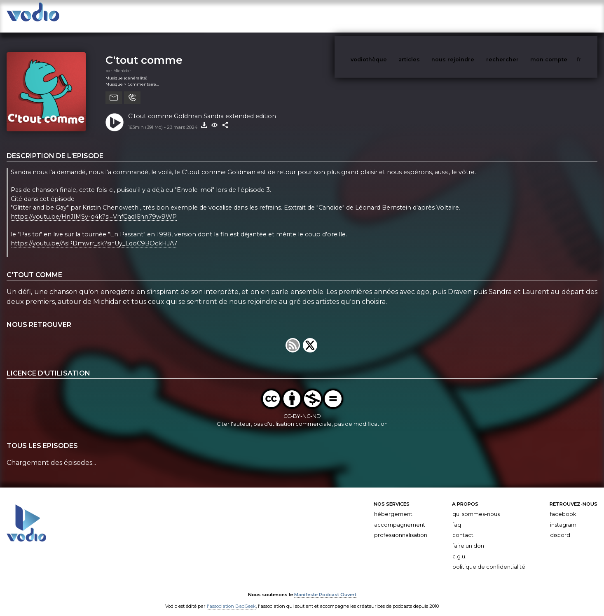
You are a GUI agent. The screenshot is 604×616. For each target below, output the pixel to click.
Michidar (122, 62)
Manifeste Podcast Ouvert (325, 586)
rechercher (517, 16)
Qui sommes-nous (476, 506)
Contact (462, 527)
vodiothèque (388, 16)
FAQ (456, 516)
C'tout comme (144, 51)
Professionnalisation (400, 527)
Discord (560, 527)
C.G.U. (459, 548)
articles (427, 16)
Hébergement (393, 506)
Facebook (563, 506)
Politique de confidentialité (488, 558)
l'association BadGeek (231, 598)
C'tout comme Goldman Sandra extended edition (202, 108)
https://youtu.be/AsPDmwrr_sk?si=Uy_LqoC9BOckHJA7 (94, 235)
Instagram (563, 516)
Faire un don (468, 537)
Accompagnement (399, 516)
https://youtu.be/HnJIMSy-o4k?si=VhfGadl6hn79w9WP (94, 208)
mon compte (562, 16)
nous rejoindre (469, 16)
